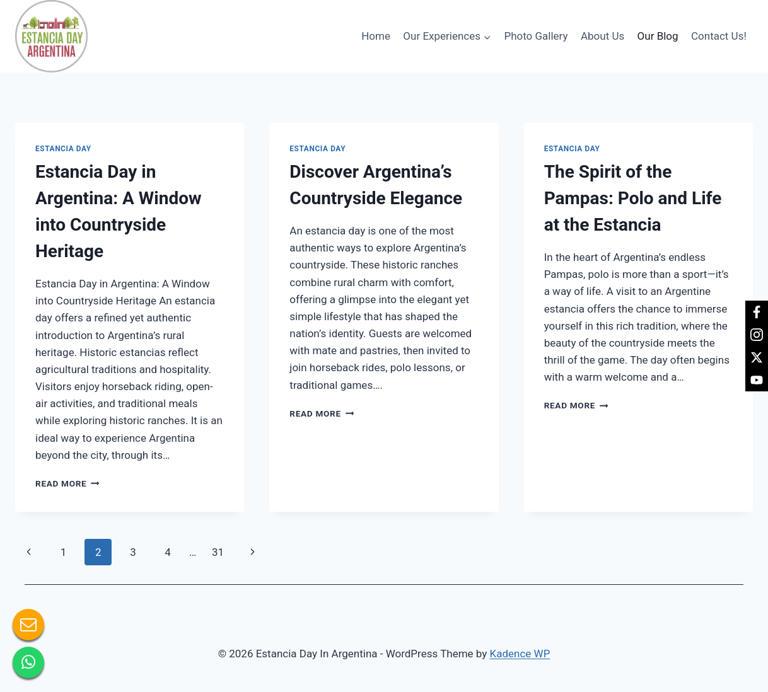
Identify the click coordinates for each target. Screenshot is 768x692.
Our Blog (657, 36)
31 (218, 552)
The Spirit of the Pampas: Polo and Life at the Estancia (633, 198)
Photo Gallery (535, 36)
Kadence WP (520, 653)
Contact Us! (719, 36)
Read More (67, 483)
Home (375, 36)
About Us (602, 36)
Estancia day (63, 148)
